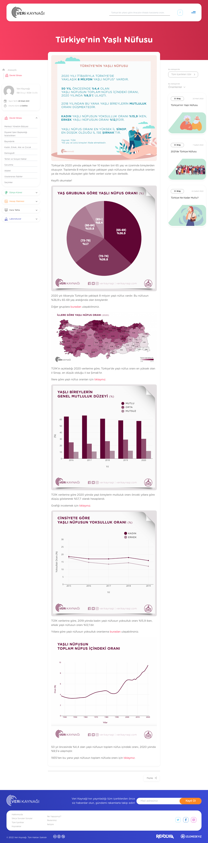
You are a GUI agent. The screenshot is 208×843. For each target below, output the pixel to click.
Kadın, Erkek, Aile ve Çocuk (17, 143)
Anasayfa (12, 66)
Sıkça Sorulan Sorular (22, 815)
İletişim (50, 821)
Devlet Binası (15, 72)
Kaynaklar (16, 822)
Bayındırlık (9, 138)
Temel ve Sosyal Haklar (15, 155)
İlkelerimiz (52, 816)
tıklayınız (99, 375)
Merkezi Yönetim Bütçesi (16, 123)
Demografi (9, 149)
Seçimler (8, 179)
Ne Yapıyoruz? (54, 813)
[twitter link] (178, 816)
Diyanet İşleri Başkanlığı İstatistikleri (15, 130)
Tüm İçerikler (18, 819)
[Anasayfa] (28, 13)
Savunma (8, 161)
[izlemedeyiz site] (191, 833)
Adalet (7, 167)
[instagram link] (193, 816)
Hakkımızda (17, 811)
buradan (76, 303)
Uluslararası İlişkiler (13, 173)
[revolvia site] (165, 833)
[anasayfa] (22, 797)
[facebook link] (185, 816)
